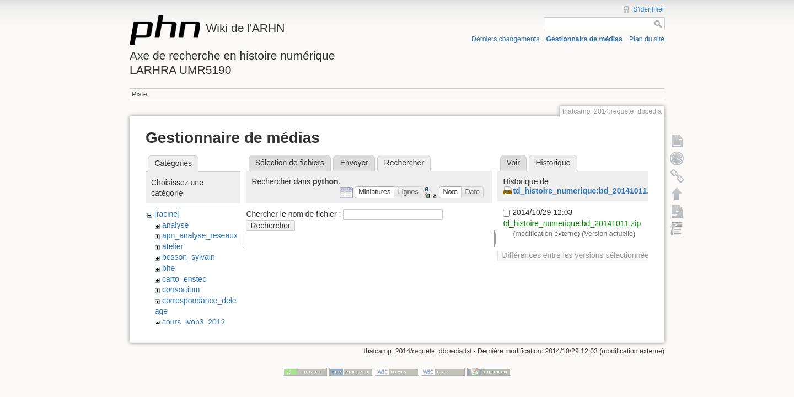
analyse (175, 225)
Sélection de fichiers (289, 162)
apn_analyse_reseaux (200, 235)
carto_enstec (184, 279)
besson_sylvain (188, 257)
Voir (513, 162)
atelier (172, 246)
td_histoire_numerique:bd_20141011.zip (586, 190)
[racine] (167, 214)
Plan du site (646, 39)
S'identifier (648, 9)
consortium (181, 289)
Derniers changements (505, 39)
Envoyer (354, 162)
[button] (375, 192)
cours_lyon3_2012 (193, 322)
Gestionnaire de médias (584, 39)
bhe (168, 268)
